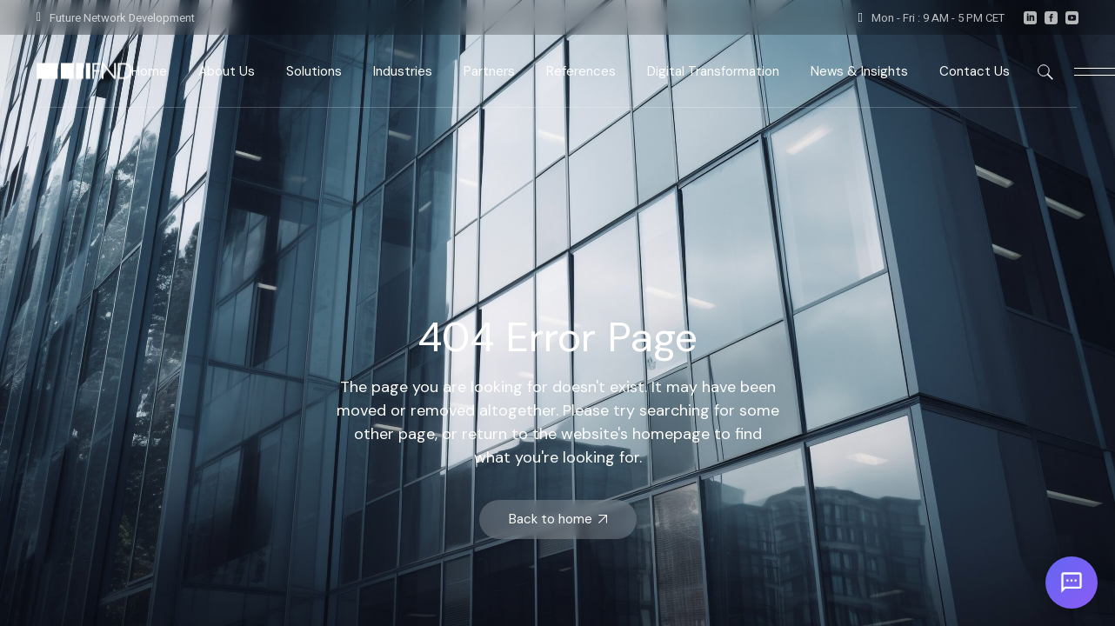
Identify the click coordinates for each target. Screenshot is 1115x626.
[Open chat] (1071, 582)
